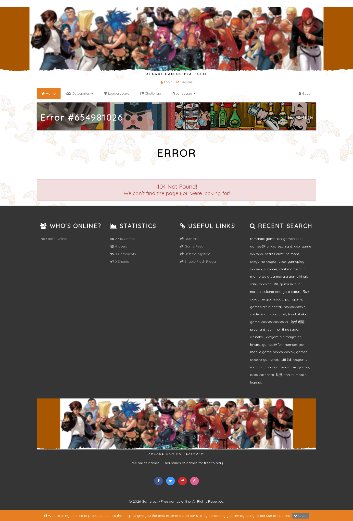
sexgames (300, 367)
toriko (289, 374)
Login (166, 82)
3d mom (292, 254)
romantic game (262, 238)
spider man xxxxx (264, 314)
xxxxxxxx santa (262, 374)
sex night (284, 246)
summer (270, 269)
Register (184, 82)
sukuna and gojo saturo (282, 291)
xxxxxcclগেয (268, 284)
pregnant (258, 329)
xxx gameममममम (290, 238)
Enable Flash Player (198, 261)
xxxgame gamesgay (266, 299)
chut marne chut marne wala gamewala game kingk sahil (279, 276)
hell (283, 314)
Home (278, 117)
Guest (305, 93)
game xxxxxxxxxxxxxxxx (269, 322)
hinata (255, 344)
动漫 (279, 374)
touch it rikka (298, 314)
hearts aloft (274, 254)
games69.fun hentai (266, 307)
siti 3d (286, 359)
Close (300, 515)
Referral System (195, 254)
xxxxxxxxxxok (283, 352)
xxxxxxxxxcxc (294, 307)
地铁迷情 (297, 322)
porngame (293, 299)
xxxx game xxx (278, 367)
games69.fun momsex (280, 344)
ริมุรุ (306, 291)
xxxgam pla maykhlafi (284, 337)
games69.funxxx (263, 246)
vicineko (257, 337)
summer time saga (283, 329)
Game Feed (191, 246)
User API (189, 238)
